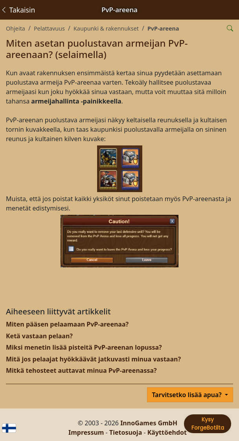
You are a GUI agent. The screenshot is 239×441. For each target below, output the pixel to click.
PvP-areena (163, 28)
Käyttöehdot (167, 432)
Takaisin (17, 10)
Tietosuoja (125, 432)
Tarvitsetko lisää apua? (187, 394)
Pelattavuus (49, 28)
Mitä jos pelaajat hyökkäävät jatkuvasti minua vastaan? (93, 359)
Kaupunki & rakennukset (106, 28)
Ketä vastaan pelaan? (39, 336)
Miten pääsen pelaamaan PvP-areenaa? (67, 324)
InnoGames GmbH (148, 423)
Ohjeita (15, 28)
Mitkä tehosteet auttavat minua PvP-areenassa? (81, 370)
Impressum (86, 432)
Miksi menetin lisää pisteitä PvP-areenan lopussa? (84, 347)
